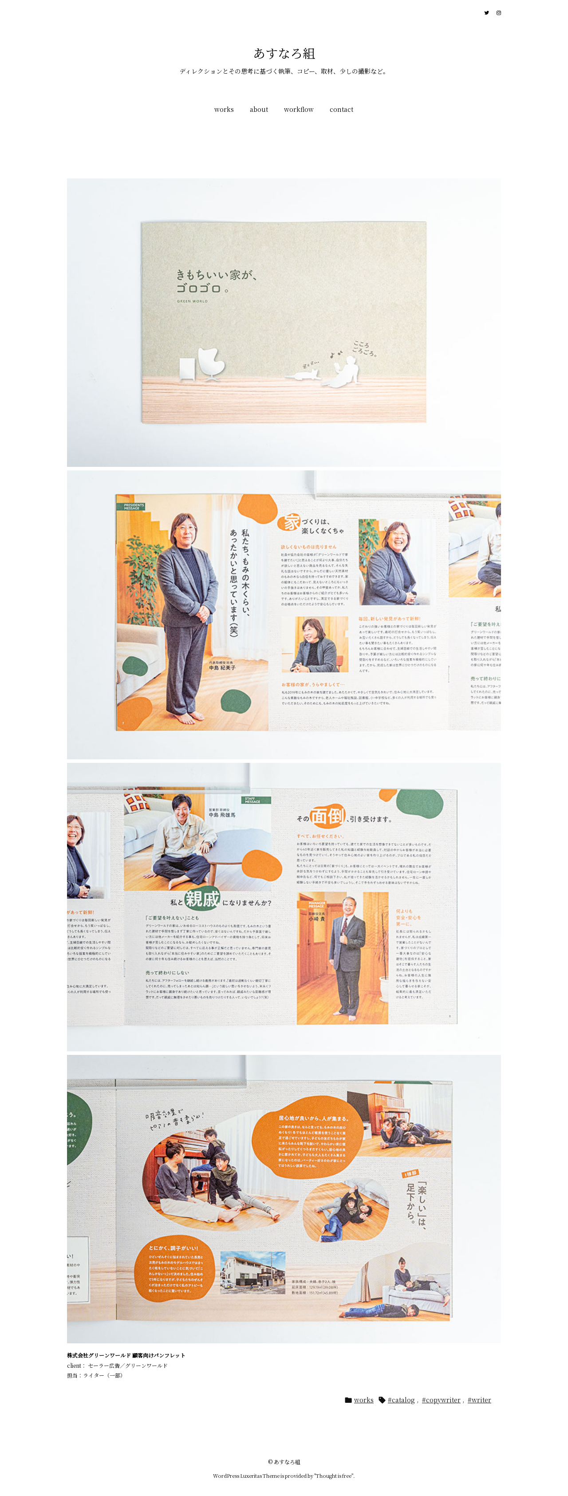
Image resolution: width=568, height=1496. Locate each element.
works (364, 1399)
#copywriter (441, 1399)
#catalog (401, 1399)
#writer (479, 1399)
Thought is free (333, 1475)
